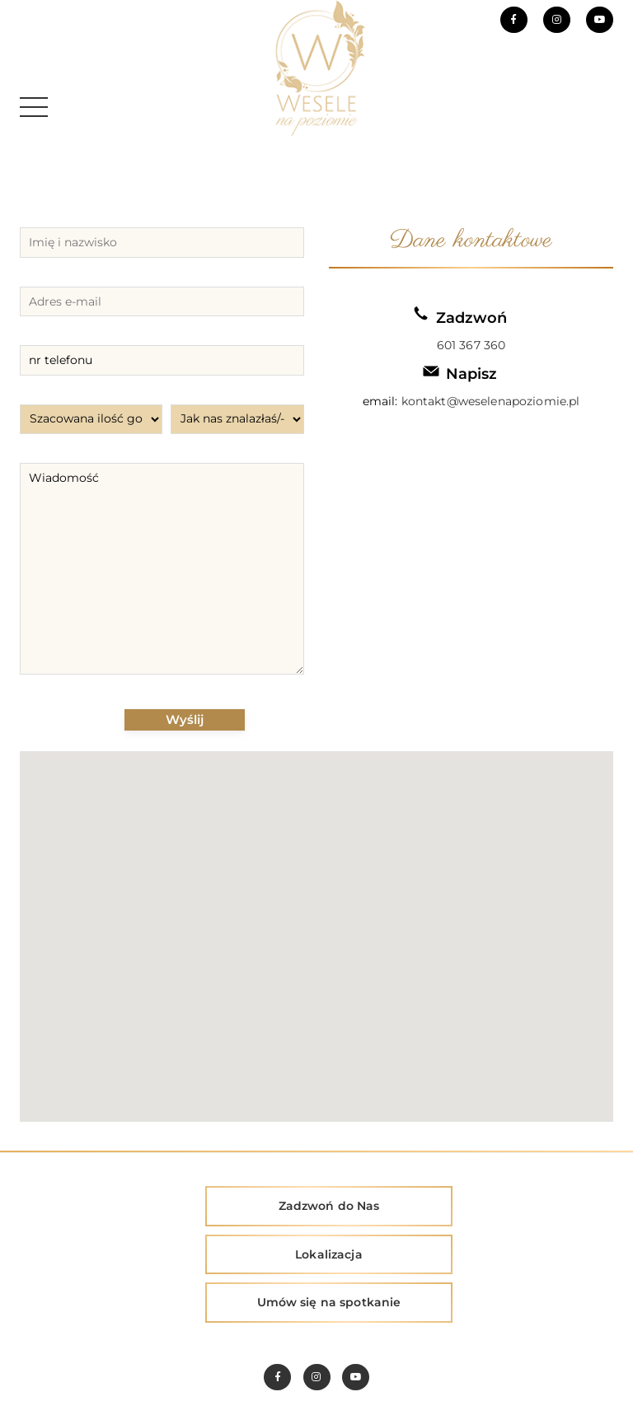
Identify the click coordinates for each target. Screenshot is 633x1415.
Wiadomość (162, 569)
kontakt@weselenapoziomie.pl (490, 401)
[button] (316, 926)
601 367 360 (471, 345)
